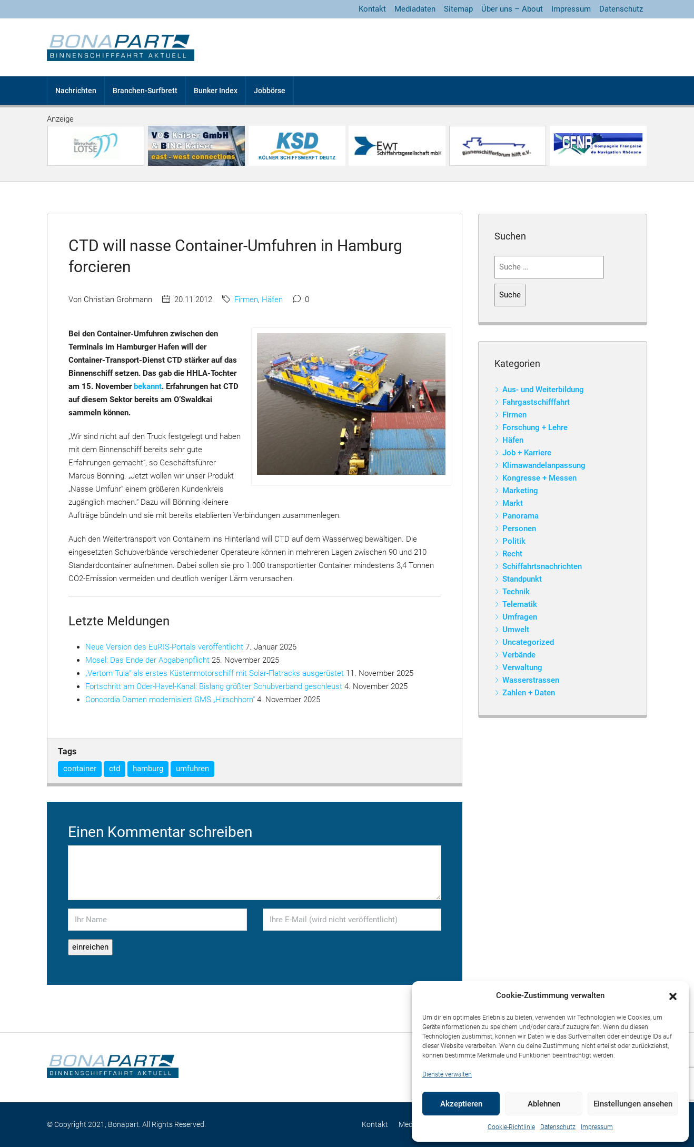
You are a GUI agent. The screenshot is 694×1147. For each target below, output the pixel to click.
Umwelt (515, 629)
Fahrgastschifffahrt (536, 402)
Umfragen (519, 617)
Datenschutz (558, 1127)
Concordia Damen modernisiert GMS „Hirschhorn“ (170, 699)
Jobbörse (269, 90)
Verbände (519, 655)
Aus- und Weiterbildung (543, 389)
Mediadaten (414, 9)
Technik (516, 591)
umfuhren (192, 768)
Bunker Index (215, 90)
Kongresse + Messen (539, 478)
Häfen (272, 299)
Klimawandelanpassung (544, 465)
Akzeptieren (461, 1104)
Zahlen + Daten (528, 692)
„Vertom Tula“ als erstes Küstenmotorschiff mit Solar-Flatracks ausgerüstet (214, 673)
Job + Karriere (526, 452)
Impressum (597, 1127)
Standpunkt (522, 579)
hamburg (148, 768)
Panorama (520, 516)
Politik (514, 541)
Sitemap (458, 9)
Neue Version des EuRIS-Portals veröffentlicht (164, 647)
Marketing (520, 490)
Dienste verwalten (447, 1074)
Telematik (519, 604)
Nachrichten (75, 90)
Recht (512, 553)
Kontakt (372, 9)
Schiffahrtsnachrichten (542, 566)
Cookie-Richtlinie (511, 1127)
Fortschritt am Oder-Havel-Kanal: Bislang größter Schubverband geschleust (213, 686)
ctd (114, 768)
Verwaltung (522, 667)
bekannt (148, 386)
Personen (519, 528)
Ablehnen (544, 1104)
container (79, 768)
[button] (673, 996)
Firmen (246, 299)
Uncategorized (528, 642)
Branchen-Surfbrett (145, 90)
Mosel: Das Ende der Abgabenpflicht (147, 660)
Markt (512, 503)
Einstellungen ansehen (632, 1104)
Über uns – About (512, 9)
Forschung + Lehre (535, 427)
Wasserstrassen (530, 680)
